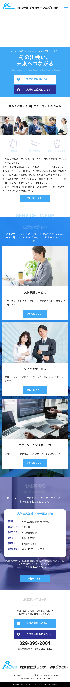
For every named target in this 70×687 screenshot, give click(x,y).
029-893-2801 (35, 643)
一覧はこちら (34, 579)
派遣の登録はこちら (32, 79)
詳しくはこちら (34, 198)
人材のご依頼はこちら (34, 89)
